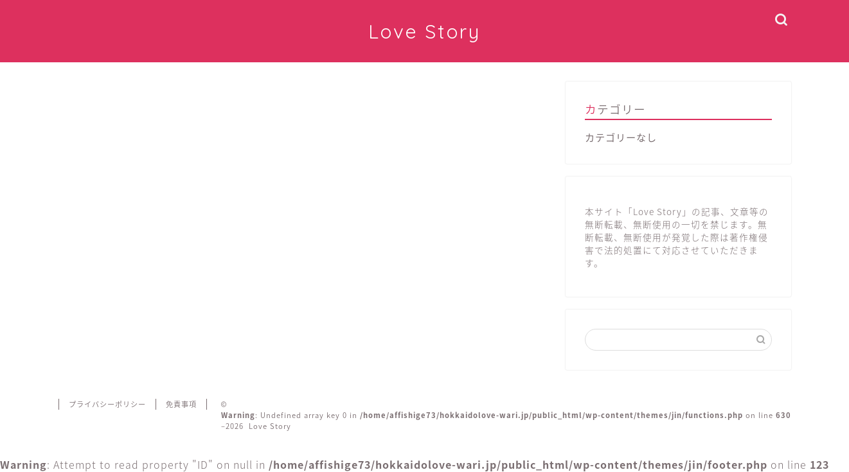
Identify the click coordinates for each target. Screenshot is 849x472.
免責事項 (181, 404)
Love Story (424, 31)
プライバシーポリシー (107, 404)
